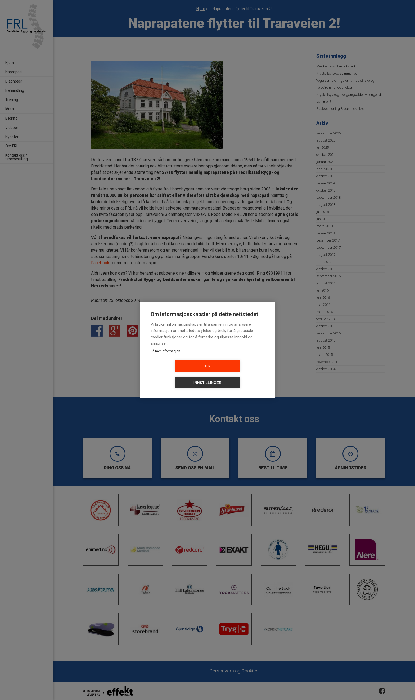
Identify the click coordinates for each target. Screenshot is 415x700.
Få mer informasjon (165, 359)
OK (177, 374)
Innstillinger (238, 374)
